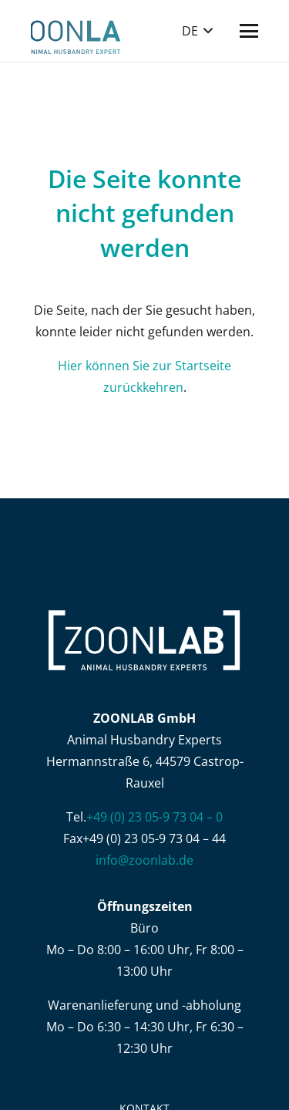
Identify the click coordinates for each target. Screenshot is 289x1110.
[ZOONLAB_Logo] (76, 31)
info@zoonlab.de (144, 860)
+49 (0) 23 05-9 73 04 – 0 (154, 816)
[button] (197, 31)
